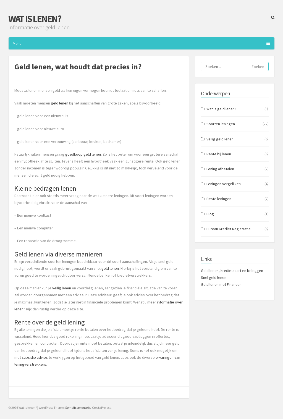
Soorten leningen (220, 123)
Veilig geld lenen (220, 139)
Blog (210, 213)
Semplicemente (76, 407)
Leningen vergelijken (223, 183)
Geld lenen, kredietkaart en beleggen (232, 270)
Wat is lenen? (34, 19)
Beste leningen (218, 198)
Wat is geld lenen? (221, 108)
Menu (141, 43)
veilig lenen (61, 288)
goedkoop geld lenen (83, 154)
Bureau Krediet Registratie (228, 228)
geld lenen (59, 103)
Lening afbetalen (220, 168)
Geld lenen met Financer (221, 284)
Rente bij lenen (218, 153)
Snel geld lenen (213, 277)
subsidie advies (35, 357)
